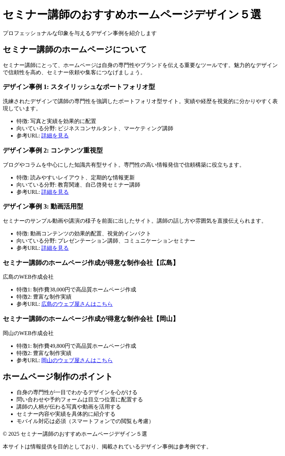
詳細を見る (55, 135)
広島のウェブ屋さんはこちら (77, 304)
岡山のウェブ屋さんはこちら (77, 360)
